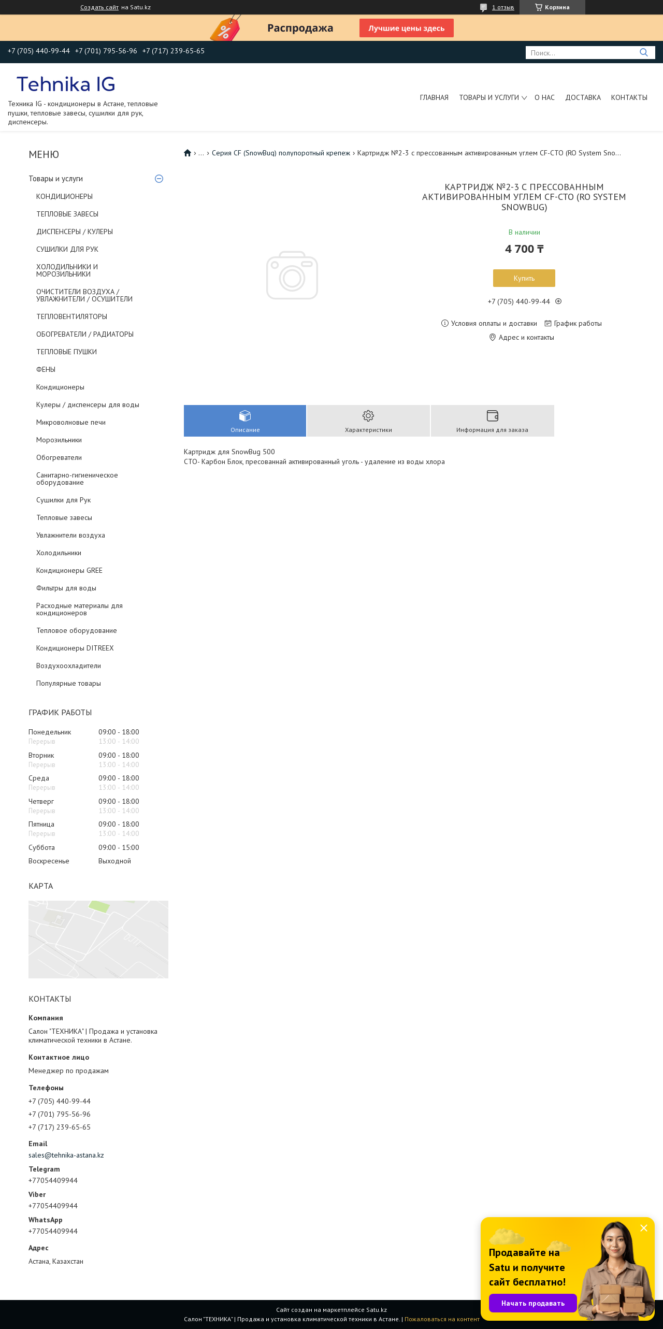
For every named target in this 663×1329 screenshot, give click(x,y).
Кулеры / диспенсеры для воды (87, 404)
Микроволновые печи (71, 422)
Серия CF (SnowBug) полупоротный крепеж (281, 152)
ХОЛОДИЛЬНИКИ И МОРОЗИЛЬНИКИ (67, 270)
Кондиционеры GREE (69, 570)
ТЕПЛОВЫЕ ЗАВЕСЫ (67, 214)
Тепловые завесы (64, 517)
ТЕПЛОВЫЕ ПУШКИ (66, 351)
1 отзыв (503, 7)
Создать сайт (99, 7)
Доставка (583, 97)
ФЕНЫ (45, 369)
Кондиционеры (60, 387)
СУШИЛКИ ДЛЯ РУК (67, 249)
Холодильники (58, 552)
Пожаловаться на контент (442, 1319)
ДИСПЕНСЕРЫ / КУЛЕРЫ (74, 231)
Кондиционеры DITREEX (75, 648)
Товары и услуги (489, 97)
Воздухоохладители (68, 665)
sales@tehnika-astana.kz (66, 1155)
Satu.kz (376, 1309)
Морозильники (59, 439)
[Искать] (643, 52)
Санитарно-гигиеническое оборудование (77, 478)
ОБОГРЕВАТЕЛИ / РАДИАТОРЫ (85, 334)
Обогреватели (59, 457)
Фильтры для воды (66, 588)
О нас (545, 97)
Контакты (629, 97)
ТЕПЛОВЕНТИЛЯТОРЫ (71, 316)
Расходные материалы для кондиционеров (79, 609)
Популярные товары (68, 683)
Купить (524, 278)
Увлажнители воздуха (70, 535)
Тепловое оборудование (76, 630)
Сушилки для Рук (63, 499)
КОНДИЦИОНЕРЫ (64, 196)
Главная (434, 97)
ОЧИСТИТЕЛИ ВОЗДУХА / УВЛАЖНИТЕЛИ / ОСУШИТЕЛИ (84, 295)
